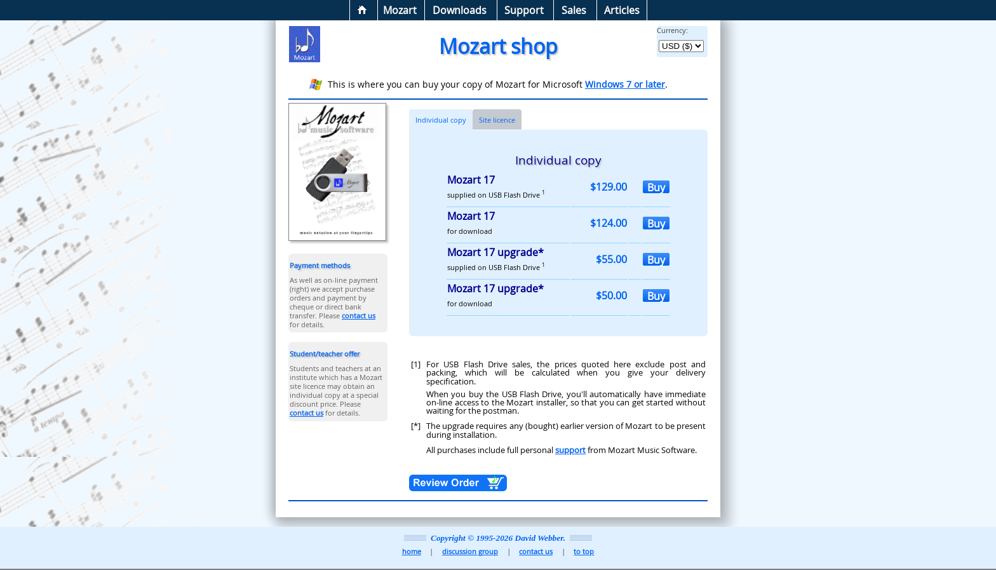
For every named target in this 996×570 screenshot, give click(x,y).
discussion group (470, 551)
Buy (656, 186)
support (570, 450)
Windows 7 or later (625, 84)
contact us (358, 315)
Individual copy (440, 120)
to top (584, 551)
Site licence (497, 120)
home (411, 551)
